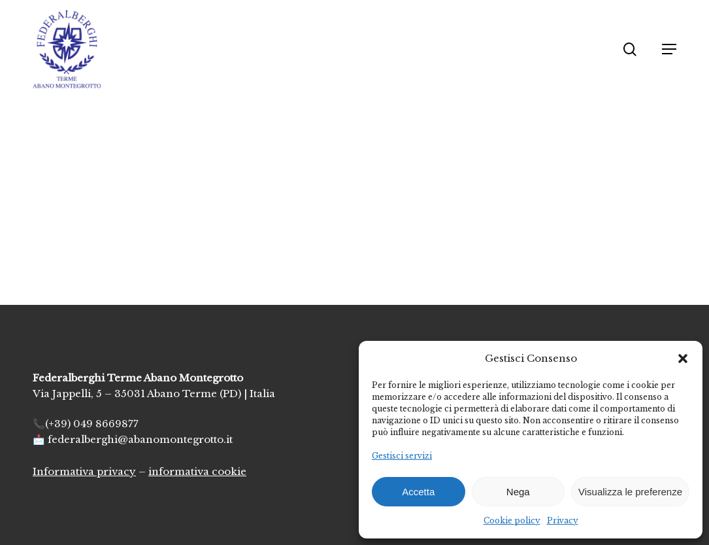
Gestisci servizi (402, 456)
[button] (682, 358)
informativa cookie (197, 471)
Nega (518, 491)
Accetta (418, 491)
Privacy (562, 520)
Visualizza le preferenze (630, 491)
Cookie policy (512, 520)
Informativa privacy (84, 471)
